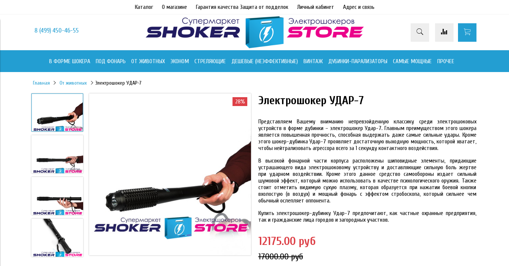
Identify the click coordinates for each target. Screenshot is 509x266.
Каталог (144, 7)
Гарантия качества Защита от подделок (242, 7)
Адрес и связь (358, 7)
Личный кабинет (315, 7)
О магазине (174, 7)
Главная (41, 83)
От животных (73, 83)
